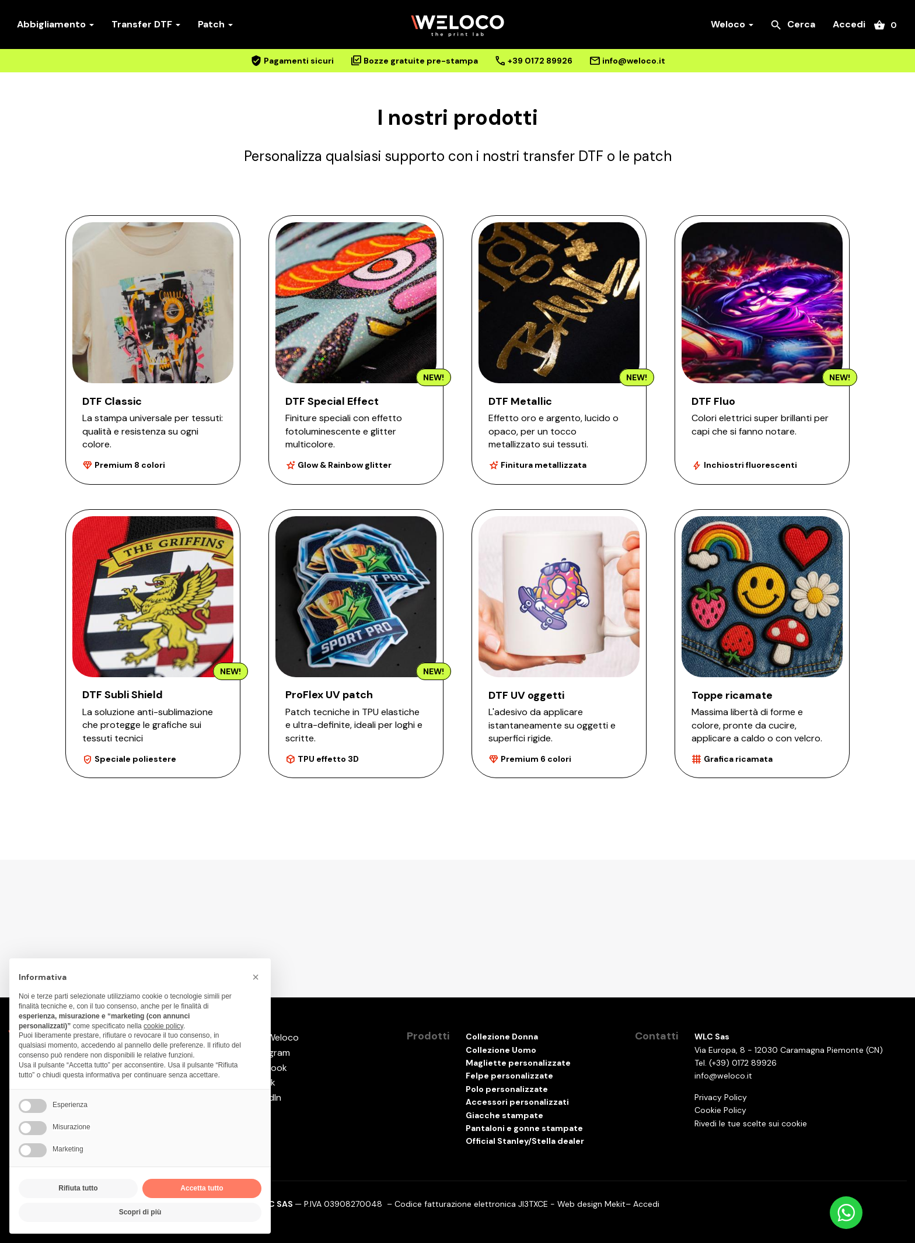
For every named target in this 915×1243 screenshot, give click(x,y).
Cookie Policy (720, 1110)
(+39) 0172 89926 (743, 1063)
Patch (215, 24)
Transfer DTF (145, 24)
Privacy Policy (720, 1097)
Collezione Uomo (501, 1050)
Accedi (849, 24)
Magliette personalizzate (518, 1063)
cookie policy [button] (163, 1026)
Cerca (792, 24)
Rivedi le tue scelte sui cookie (750, 1123)
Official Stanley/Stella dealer (525, 1141)
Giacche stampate (504, 1115)
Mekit (615, 1204)
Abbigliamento (55, 24)
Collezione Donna (502, 1036)
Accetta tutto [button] (201, 1188)
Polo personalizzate (507, 1089)
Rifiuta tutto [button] (77, 1188)
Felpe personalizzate (509, 1075)
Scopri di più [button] (140, 1212)
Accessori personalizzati (517, 1102)
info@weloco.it (723, 1075)
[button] (255, 977)
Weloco (732, 24)
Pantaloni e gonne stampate (524, 1128)
